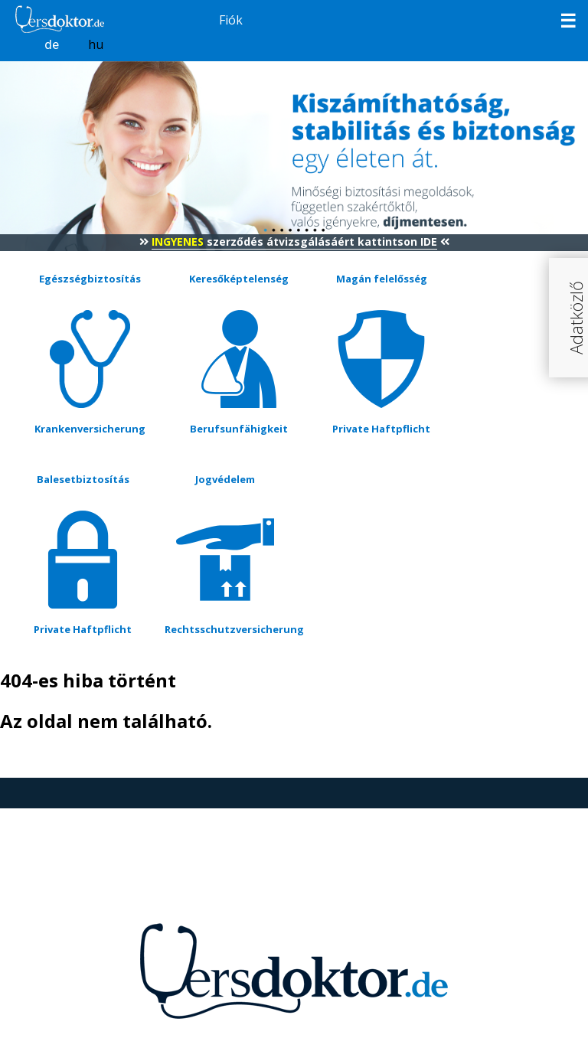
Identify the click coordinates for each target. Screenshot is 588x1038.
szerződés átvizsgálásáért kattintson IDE (294, 241)
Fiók (231, 19)
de (51, 44)
